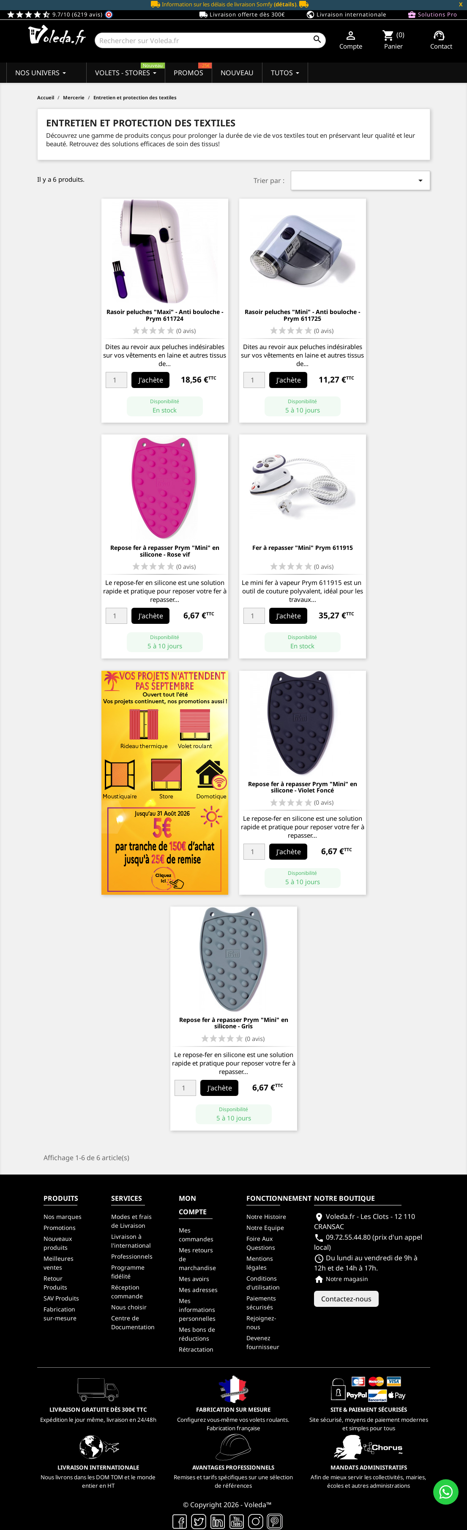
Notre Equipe (265, 1228)
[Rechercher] (210, 40)
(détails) (285, 4)
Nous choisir (129, 1307)
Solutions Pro (432, 14)
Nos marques (63, 1217)
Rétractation (196, 1349)
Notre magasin (341, 1279)
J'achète (151, 380)
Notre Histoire (266, 1217)
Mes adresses (198, 1290)
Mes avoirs (194, 1279)
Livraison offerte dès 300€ (242, 14)
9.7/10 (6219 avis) (59, 14)
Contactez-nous (346, 1298)
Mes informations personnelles (197, 1309)
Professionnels (132, 1256)
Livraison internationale (346, 14)
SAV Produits (61, 1298)
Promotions (60, 1228)
